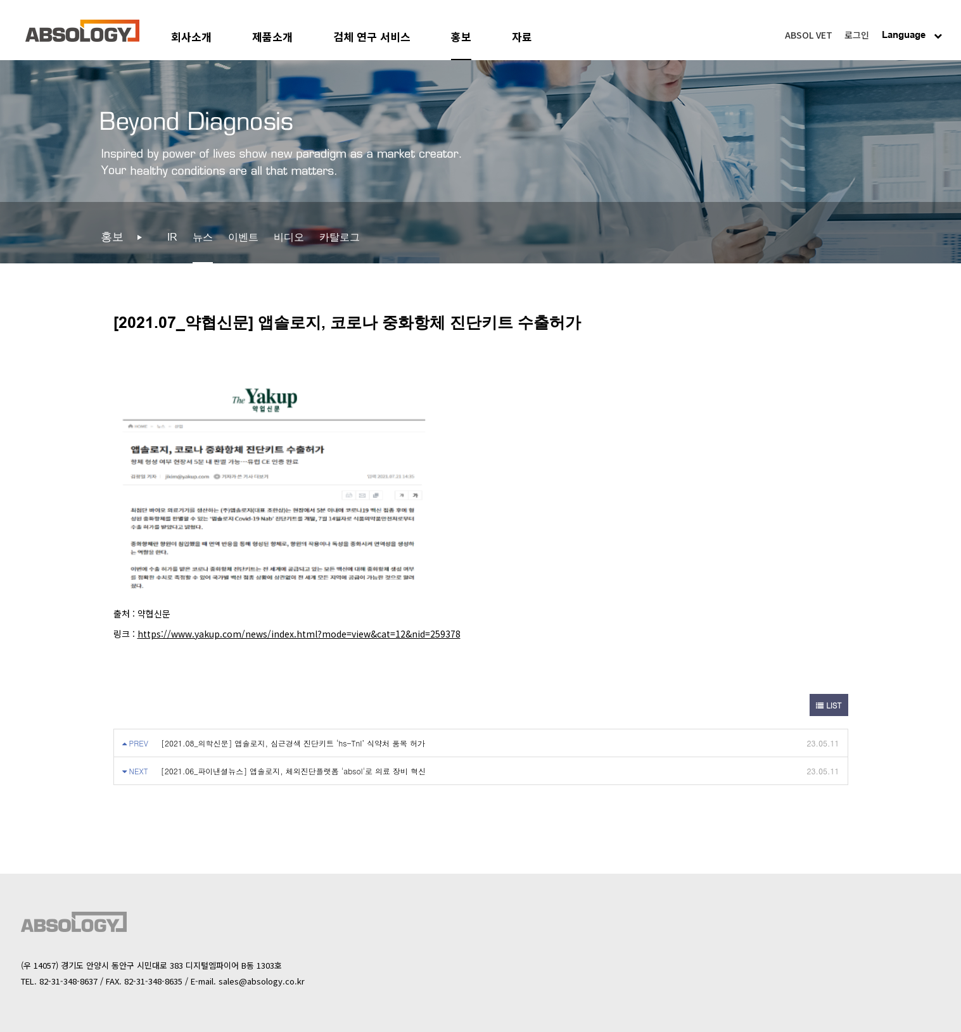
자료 (522, 36)
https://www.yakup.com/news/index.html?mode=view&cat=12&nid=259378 (299, 633)
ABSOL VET (808, 34)
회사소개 (191, 36)
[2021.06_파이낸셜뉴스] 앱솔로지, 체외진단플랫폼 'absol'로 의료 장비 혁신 (293, 770)
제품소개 (272, 36)
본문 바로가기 (0, 0)
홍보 (461, 36)
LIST (828, 705)
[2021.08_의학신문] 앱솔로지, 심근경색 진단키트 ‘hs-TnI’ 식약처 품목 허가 (293, 743)
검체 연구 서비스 (371, 36)
